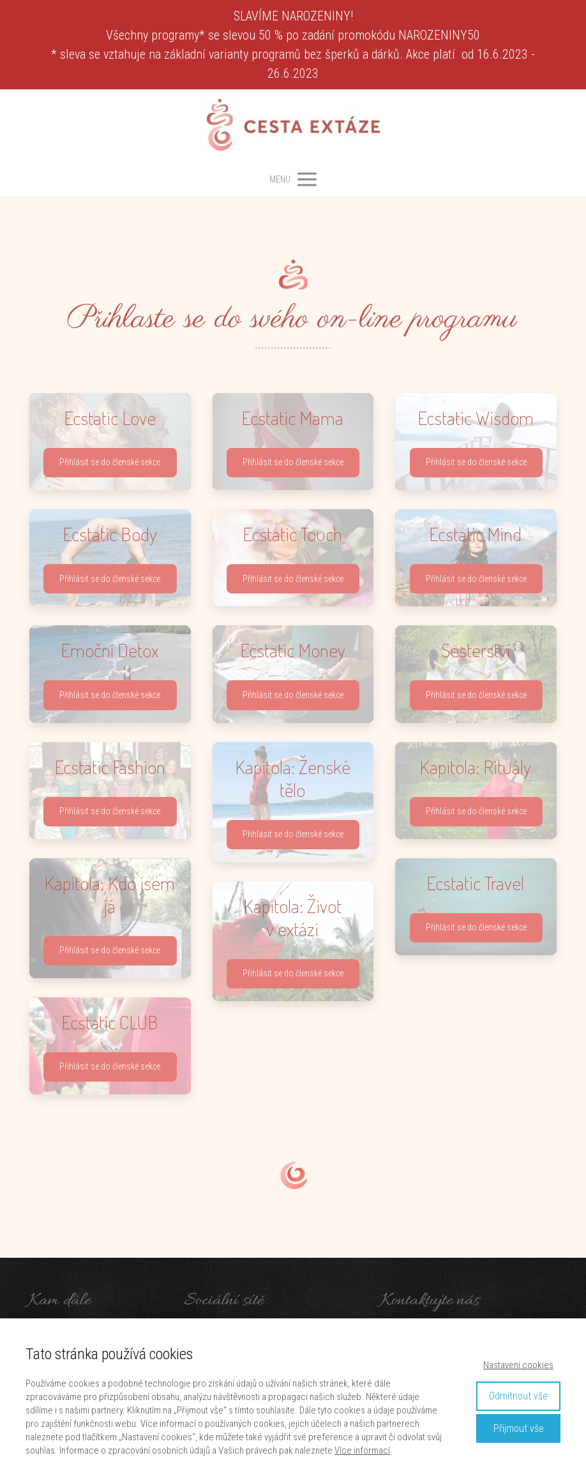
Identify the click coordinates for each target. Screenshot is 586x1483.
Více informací (362, 1450)
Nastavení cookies (518, 1365)
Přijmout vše (518, 1428)
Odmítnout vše (518, 1396)
